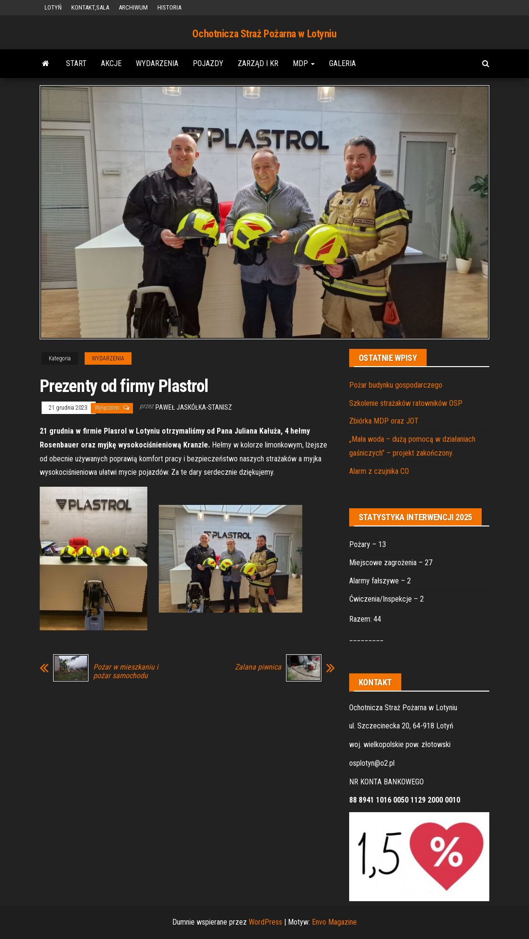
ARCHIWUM (133, 7)
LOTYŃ (53, 7)
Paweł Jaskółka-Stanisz (193, 407)
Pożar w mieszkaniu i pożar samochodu (125, 671)
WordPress (265, 922)
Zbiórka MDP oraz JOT (384, 420)
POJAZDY (208, 63)
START (76, 63)
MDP (304, 63)
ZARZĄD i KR (258, 63)
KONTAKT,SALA (90, 7)
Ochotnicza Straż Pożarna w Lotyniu (264, 34)
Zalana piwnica (258, 667)
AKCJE (111, 63)
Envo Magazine (334, 922)
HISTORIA (169, 7)
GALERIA (342, 63)
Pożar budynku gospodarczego (395, 385)
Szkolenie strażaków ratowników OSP (406, 403)
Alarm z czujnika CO (379, 471)
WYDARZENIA (157, 63)
